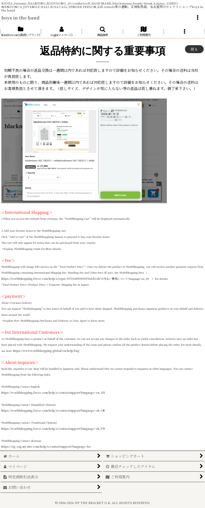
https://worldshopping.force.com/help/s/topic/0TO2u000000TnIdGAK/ (51, 279)
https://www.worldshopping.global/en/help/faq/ (46, 351)
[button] (197, 17)
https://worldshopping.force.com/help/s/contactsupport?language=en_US (53, 393)
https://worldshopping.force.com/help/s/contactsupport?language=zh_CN (53, 410)
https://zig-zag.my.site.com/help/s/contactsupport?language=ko (46, 446)
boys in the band (20, 17)
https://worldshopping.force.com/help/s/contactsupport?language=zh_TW (53, 429)
